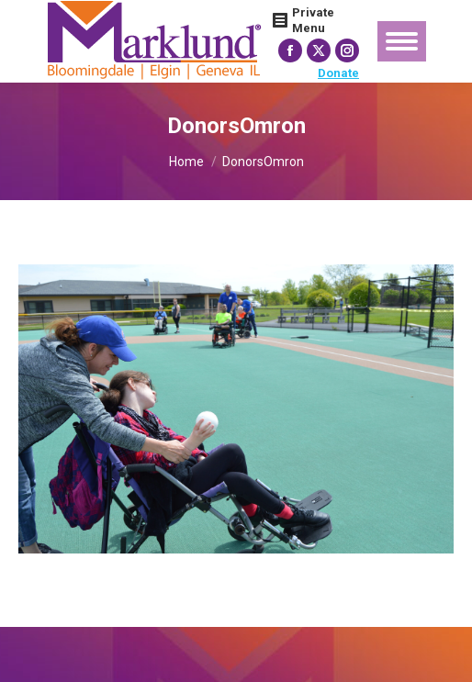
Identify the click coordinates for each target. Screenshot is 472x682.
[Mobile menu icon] (401, 41)
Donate (338, 73)
